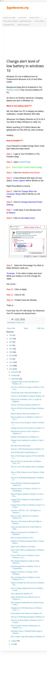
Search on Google (9, 17)
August (14, 641)
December (15, 372)
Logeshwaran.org (17, 7)
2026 (11, 335)
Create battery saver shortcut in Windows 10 (26, 613)
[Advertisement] (25, 42)
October (14, 375)
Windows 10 (20, 322)
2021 (11, 349)
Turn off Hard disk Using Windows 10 (24, 452)
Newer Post (11, 328)
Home (26, 328)
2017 (11, 362)
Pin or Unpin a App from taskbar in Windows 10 (28, 636)
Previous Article (13, 90)
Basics (14, 322)
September (15, 379)
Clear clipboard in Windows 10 (21, 594)
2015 (11, 369)
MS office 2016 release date (20, 446)
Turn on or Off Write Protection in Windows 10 (27, 449)
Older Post (40, 328)
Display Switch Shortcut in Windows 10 (25, 437)
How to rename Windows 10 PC (22, 538)
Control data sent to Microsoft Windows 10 (26, 393)
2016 (11, 366)
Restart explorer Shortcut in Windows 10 (25, 414)
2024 (11, 342)
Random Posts (34, 17)
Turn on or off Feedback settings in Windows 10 (27, 396)
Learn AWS (22, 17)
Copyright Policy (8, 25)
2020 (11, 352)
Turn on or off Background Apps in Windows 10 (27, 617)
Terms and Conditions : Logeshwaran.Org (17, 21)
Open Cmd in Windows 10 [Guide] (23, 547)
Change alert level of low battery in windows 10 (27, 428)
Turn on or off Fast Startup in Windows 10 (25, 405)
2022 (11, 345)
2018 (11, 359)
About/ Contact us (23, 25)
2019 (11, 355)
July (13, 644)
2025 (11, 339)
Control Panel (24, 162)
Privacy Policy (39, 21)
